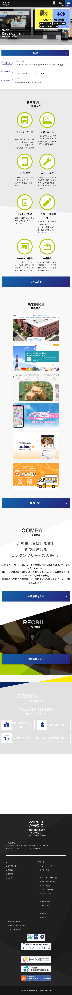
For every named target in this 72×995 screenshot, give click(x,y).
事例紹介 (11, 870)
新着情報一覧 (12, 866)
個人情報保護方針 (14, 921)
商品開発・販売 (45, 901)
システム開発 (44, 870)
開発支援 (43, 913)
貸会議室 (43, 917)
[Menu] (68, 3)
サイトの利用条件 (14, 929)
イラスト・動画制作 (46, 890)
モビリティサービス (46, 866)
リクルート (11, 878)
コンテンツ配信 (45, 886)
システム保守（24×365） (48, 882)
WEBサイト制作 (45, 894)
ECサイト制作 (45, 905)
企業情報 (11, 874)
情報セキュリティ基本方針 (17, 925)
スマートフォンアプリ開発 (49, 878)
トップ (10, 862)
